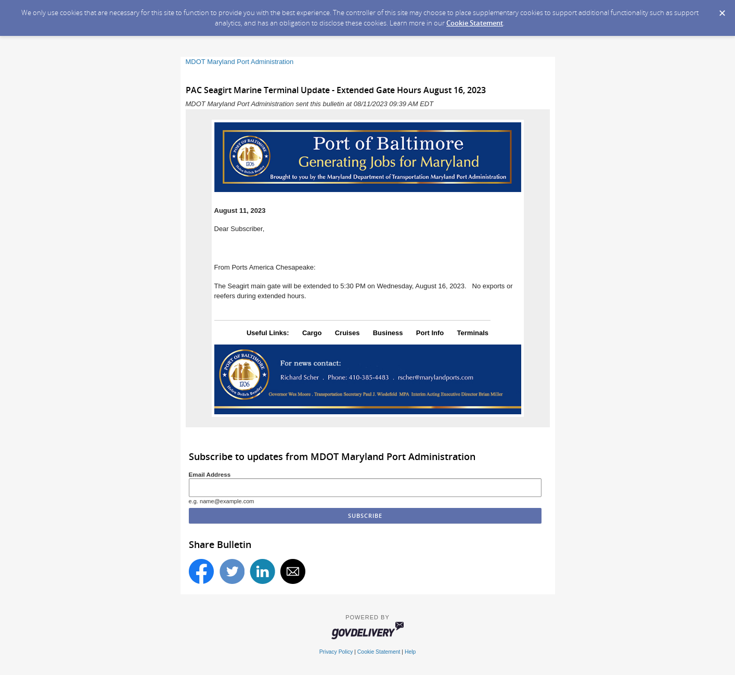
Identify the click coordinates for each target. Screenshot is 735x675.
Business (388, 333)
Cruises (347, 333)
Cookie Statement (474, 23)
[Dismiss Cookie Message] (722, 10)
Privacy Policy (336, 652)
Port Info (430, 333)
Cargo (312, 333)
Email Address (210, 474)
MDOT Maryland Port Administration (240, 62)
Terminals (472, 333)
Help (410, 652)
